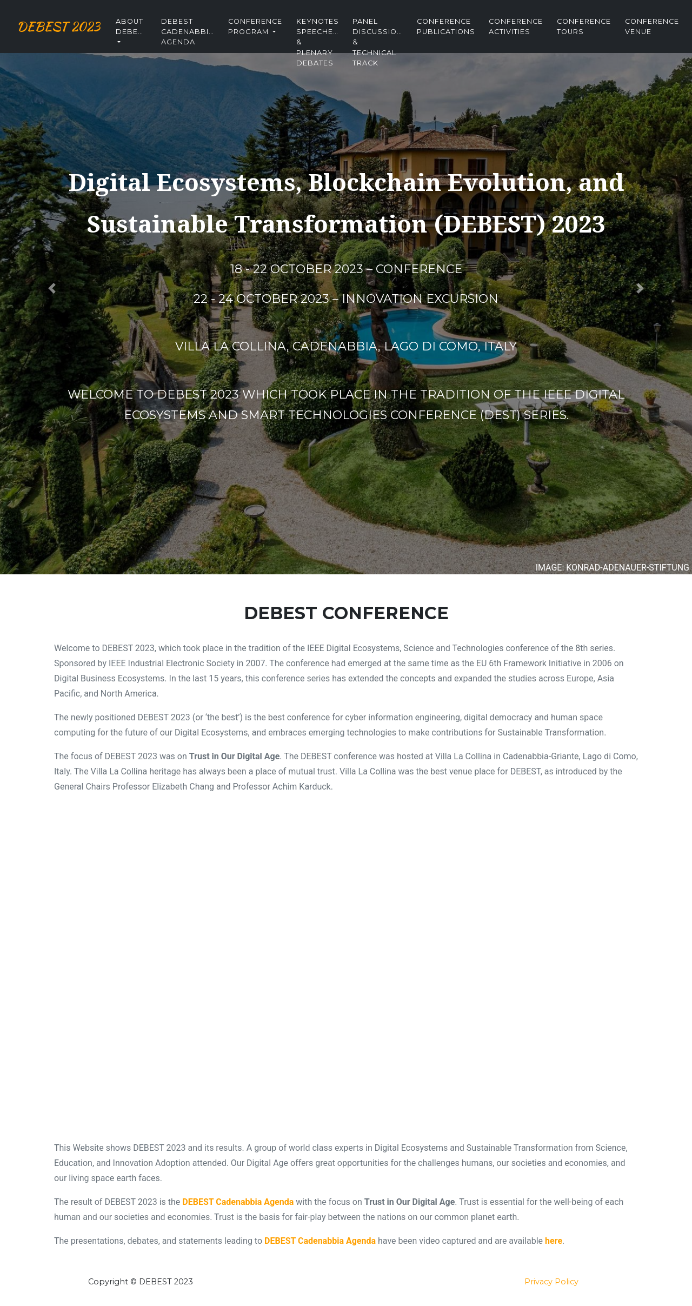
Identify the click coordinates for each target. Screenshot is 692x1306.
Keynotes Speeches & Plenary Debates (334, 35)
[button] (52, 288)
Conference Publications (463, 31)
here (553, 1241)
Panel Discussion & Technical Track (394, 35)
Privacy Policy (551, 1282)
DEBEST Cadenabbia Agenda (204, 35)
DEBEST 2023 (67, 31)
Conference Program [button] (272, 31)
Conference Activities (532, 31)
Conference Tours (601, 31)
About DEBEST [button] (148, 31)
